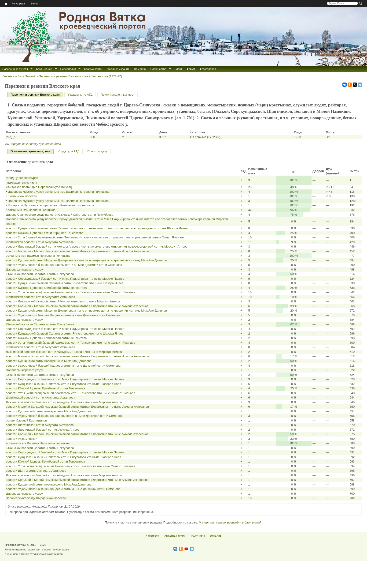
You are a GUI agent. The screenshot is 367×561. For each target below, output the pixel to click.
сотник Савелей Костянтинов (26, 420)
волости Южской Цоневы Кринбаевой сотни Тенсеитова (45, 388)
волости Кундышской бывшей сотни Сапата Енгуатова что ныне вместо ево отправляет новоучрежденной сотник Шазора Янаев (97, 228)
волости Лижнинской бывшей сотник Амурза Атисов (42, 429)
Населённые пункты (15, 68)
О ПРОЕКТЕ (152, 536)
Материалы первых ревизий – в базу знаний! (230, 522)
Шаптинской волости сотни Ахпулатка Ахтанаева (40, 297)
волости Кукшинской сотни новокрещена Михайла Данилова (49, 361)
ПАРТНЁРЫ (198, 536)
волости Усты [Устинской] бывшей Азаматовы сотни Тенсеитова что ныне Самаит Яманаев (70, 292)
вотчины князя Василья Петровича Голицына (38, 255)
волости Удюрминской (21, 439)
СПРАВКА (215, 536)
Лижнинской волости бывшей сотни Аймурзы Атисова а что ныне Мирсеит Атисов (64, 352)
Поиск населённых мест (118, 94)
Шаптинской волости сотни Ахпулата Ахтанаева (40, 242)
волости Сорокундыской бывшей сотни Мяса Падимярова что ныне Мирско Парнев (65, 278)
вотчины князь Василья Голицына (31, 210)
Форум (191, 68)
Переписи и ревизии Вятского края (63, 76)
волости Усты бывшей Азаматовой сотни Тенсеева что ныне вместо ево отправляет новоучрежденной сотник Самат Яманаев (95, 237)
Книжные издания (118, 68)
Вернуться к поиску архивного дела (35, 144)
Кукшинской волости (22, 196)
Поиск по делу (97, 151)
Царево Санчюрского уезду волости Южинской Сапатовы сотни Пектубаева (59, 214)
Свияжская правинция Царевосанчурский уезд (39, 187)
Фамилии (140, 68)
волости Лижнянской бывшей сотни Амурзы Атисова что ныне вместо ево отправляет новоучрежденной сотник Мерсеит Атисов (96, 246)
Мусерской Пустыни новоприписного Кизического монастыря (51, 205)
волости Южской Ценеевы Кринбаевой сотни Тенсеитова (46, 288)
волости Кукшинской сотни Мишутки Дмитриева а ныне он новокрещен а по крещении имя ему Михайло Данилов (86, 260)
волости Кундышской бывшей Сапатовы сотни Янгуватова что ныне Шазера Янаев (65, 283)
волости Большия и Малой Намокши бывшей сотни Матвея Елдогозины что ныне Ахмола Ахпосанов (77, 251)
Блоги (178, 68)
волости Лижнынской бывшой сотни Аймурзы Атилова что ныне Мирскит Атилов (63, 301)
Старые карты (93, 68)
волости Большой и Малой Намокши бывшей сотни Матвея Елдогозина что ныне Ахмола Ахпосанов (77, 306)
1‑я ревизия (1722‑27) (106, 76)
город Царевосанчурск (22, 178)
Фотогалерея (208, 68)
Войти (34, 3)
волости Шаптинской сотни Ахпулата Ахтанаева (40, 425)
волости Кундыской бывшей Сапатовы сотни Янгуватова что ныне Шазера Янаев (63, 384)
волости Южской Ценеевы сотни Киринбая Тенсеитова (44, 233)
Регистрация (19, 3)
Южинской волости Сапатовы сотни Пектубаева (40, 274)
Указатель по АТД (80, 94)
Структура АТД (68, 151)
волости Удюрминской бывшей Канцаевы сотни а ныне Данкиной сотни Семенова (64, 265)
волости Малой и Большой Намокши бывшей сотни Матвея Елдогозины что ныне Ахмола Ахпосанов (77, 356)
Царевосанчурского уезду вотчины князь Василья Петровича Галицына (58, 191)
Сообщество (158, 68)
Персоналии (68, 68)
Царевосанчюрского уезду (24, 269)
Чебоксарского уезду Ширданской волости (36, 498)
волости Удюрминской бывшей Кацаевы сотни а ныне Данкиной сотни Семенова (63, 315)
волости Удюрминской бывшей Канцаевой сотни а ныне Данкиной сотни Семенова (64, 416)
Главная (8, 76)
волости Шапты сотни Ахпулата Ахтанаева (36, 470)
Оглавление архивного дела (30, 151)
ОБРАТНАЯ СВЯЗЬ (175, 536)
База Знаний (44, 68)
